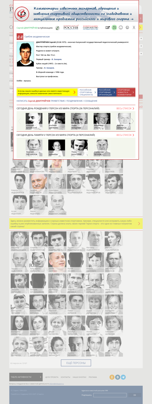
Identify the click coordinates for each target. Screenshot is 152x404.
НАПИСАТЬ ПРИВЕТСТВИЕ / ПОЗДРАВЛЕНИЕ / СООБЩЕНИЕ (57, 102)
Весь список (124, 109)
